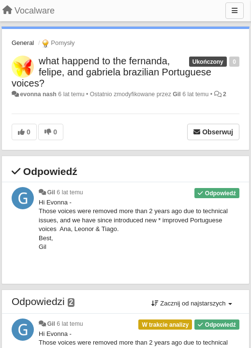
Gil (176, 94)
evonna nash (38, 94)
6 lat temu (70, 192)
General (23, 42)
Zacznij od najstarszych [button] (191, 303)
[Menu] (234, 10)
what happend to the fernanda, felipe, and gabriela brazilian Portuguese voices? (111, 72)
